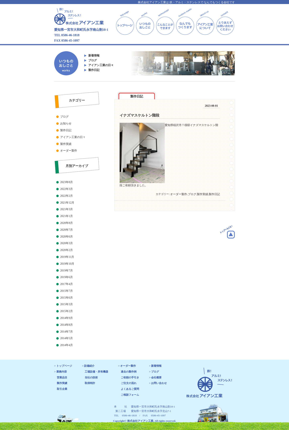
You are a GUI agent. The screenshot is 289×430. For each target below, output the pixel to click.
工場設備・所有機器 (96, 371)
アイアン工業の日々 (101, 65)
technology (165, 21)
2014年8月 (66, 324)
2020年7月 (66, 229)
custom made (185, 21)
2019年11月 (67, 256)
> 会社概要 (155, 377)
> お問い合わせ (158, 383)
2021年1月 (66, 216)
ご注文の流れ (128, 383)
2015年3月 (66, 304)
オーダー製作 (68, 150)
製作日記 (94, 70)
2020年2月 (66, 250)
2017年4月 (66, 284)
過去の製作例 (128, 371)
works (145, 21)
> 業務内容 (60, 371)
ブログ (92, 60)
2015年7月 (66, 290)
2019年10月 (67, 263)
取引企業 (62, 388)
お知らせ (65, 123)
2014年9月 (66, 317)
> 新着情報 (155, 365)
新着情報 (94, 55)
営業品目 (62, 377)
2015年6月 (66, 297)
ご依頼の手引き (130, 377)
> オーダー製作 (127, 365)
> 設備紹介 (88, 365)
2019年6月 (66, 277)
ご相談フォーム (130, 394)
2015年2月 (66, 311)
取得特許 (90, 383)
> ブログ (154, 371)
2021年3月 (66, 209)
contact (225, 21)
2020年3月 (66, 243)
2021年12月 (67, 202)
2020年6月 (66, 236)
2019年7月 (66, 270)
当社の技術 (91, 377)
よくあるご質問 (130, 388)
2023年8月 (66, 182)
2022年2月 (66, 195)
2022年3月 (66, 188)
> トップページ (63, 365)
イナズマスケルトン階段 (139, 115)
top (124, 21)
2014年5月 (66, 338)
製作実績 (65, 143)
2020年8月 (66, 222)
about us (205, 21)
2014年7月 (66, 331)
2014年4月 (66, 345)
